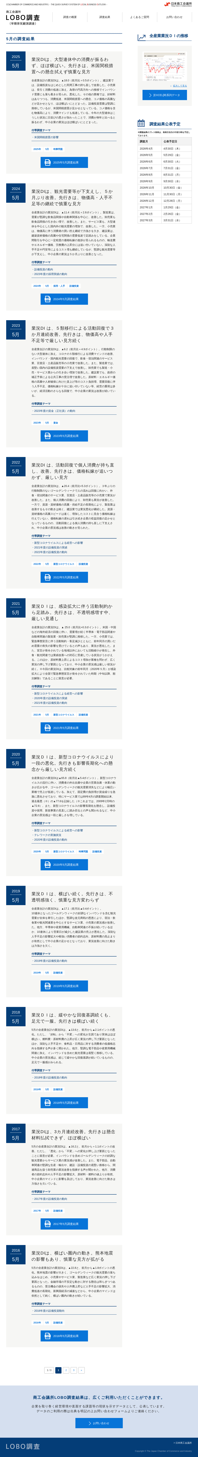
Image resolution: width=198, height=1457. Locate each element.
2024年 (37, 286)
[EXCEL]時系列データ (167, 95)
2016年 (37, 1322)
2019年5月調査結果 (66, 986)
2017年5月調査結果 (66, 1224)
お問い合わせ (101, 1423)
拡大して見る (180, 85)
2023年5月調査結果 (66, 435)
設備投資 (74, 286)
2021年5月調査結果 (66, 727)
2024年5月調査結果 (66, 299)
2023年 (37, 422)
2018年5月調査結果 (66, 1102)
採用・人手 (59, 286)
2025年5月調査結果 (66, 162)
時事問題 (58, 149)
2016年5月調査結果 (66, 1336)
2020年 (37, 851)
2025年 (37, 149)
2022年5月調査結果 (66, 577)
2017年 (37, 1210)
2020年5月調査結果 (66, 864)
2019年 (37, 972)
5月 (47, 149)
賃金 (55, 422)
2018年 (37, 1089)
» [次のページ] (81, 1370)
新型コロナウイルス (63, 564)
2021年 (37, 714)
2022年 (37, 564)
